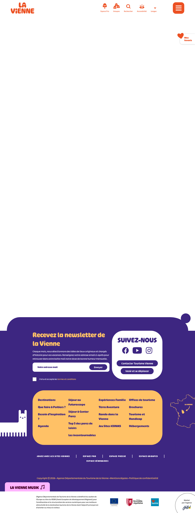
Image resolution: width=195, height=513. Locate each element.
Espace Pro (89, 456)
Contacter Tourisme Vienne (137, 363)
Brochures (136, 407)
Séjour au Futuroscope (76, 402)
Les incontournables (82, 435)
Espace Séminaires (97, 461)
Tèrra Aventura (109, 407)
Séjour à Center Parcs (78, 414)
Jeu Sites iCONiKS (110, 426)
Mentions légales (119, 478)
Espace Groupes (148, 456)
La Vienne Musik (27, 488)
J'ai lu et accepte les (57, 379)
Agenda (43, 426)
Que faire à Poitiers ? (51, 407)
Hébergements (139, 426)
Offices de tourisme (142, 400)
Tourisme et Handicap (137, 416)
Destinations (47, 400)
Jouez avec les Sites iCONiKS (53, 456)
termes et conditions (67, 379)
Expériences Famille (112, 400)
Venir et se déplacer (137, 371)
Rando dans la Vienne (108, 416)
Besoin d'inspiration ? (51, 416)
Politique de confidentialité (143, 478)
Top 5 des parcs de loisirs (80, 426)
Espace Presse (117, 456)
